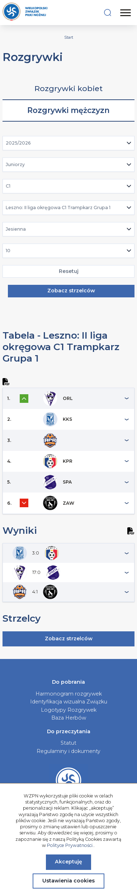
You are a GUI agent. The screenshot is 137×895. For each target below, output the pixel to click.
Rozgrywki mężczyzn (68, 110)
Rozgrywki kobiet (68, 88)
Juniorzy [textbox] (15, 164)
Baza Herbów (68, 718)
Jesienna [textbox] (16, 229)
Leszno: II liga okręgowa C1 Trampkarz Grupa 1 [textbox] (58, 207)
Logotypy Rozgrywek (68, 710)
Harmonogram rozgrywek (69, 694)
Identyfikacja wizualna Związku (68, 701)
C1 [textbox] (8, 186)
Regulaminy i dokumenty (68, 751)
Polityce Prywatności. (70, 845)
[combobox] (69, 143)
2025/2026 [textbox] (18, 143)
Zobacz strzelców (71, 290)
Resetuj (69, 271)
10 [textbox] (8, 250)
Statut (68, 743)
